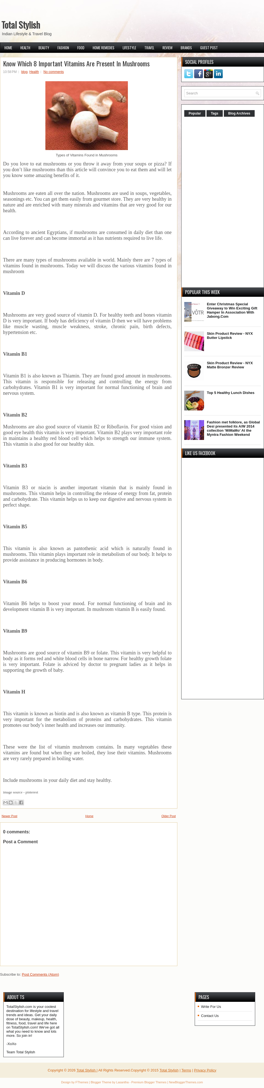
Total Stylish (20, 24)
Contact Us (210, 1016)
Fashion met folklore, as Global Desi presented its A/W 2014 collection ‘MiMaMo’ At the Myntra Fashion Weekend (233, 428)
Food (80, 47)
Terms (186, 1070)
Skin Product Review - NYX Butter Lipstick (230, 335)
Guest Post (209, 47)
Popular (195, 113)
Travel (149, 47)
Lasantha (122, 1082)
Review (167, 47)
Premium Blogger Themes (149, 1082)
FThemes (81, 1082)
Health (25, 47)
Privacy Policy (205, 1070)
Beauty (43, 47)
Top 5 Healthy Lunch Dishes (230, 393)
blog (24, 72)
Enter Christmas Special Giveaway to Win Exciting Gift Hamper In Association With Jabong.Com (232, 310)
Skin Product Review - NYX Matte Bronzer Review (230, 365)
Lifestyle (129, 47)
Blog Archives (239, 113)
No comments (53, 72)
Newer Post (9, 816)
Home (8, 47)
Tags (214, 113)
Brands (186, 47)
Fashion (63, 47)
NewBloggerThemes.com (186, 1082)
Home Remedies (103, 47)
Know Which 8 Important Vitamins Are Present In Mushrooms (76, 63)
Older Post (168, 816)
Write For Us (211, 1007)
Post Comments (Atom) (40, 974)
